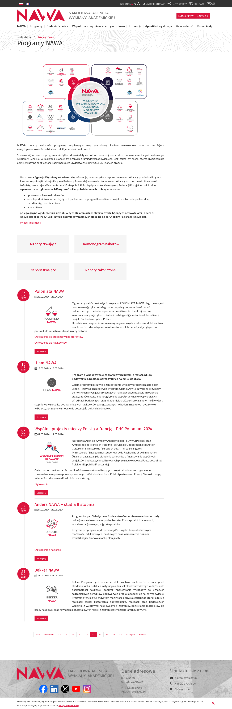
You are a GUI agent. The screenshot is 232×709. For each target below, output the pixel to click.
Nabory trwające (43, 244)
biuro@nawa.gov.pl (186, 677)
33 (100, 634)
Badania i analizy (57, 26)
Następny (130, 634)
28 (66, 634)
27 (59, 634)
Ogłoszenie (41, 484)
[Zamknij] (213, 703)
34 (107, 634)
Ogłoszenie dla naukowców (51, 342)
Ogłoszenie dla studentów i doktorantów (59, 336)
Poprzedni (49, 634)
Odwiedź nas (182, 689)
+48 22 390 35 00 (185, 683)
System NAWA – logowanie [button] (193, 15)
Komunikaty (205, 26)
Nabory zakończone (100, 270)
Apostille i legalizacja (158, 26)
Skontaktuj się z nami (189, 670)
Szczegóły (41, 351)
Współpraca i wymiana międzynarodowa (98, 26)
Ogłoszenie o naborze (48, 549)
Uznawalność (184, 26)
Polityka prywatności (69, 705)
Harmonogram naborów (100, 244)
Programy (36, 26)
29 (73, 634)
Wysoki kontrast (155, 4)
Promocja (135, 26)
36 (120, 634)
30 (80, 634)
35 (113, 634)
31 (86, 634)
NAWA (21, 26)
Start (38, 634)
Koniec (142, 634)
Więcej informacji (30, 222)
